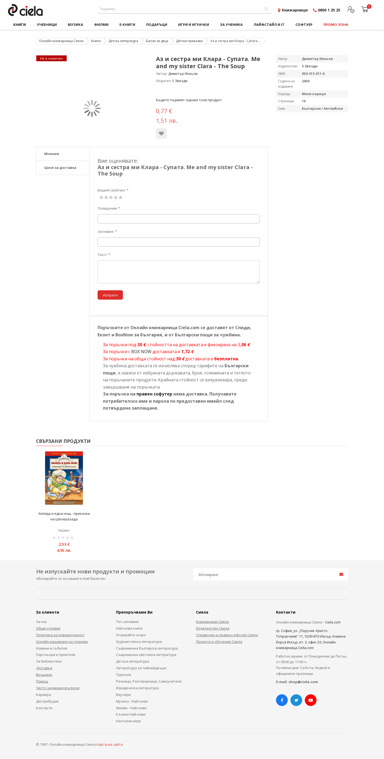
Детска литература (123, 41)
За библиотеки (49, 661)
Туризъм (123, 674)
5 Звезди (179, 80)
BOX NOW (141, 351)
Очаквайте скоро (131, 634)
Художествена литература (139, 641)
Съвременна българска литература (147, 648)
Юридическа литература (137, 687)
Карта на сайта (110, 744)
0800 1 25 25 (329, 10)
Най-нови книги (129, 628)
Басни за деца (157, 41)
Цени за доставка (60, 167)
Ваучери (123, 694)
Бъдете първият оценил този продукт (189, 99)
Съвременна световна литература (146, 654)
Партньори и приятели (55, 654)
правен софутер (154, 394)
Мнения (51, 153)
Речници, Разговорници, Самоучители (149, 681)
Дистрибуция (47, 701)
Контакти (44, 707)
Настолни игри (128, 721)
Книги (96, 41)
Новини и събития (51, 648)
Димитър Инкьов (183, 73)
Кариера (43, 694)
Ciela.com (333, 622)
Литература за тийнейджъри (141, 668)
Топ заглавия (127, 621)
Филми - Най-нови (131, 707)
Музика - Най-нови (132, 701)
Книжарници (295, 10)
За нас (41, 621)
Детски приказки (189, 41)
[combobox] (184, 9)
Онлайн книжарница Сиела (61, 41)
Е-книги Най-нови (131, 714)
